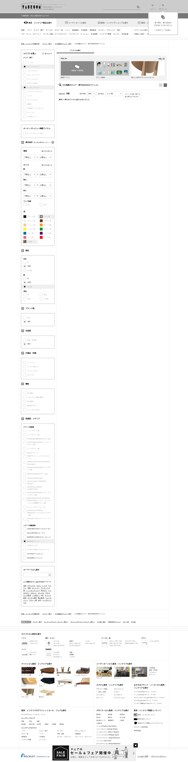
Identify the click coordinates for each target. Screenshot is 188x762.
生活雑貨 (94, 34)
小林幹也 (99, 723)
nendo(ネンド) (100, 720)
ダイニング (122, 673)
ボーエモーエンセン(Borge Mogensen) (108, 743)
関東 (22, 721)
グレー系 (126, 622)
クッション (42, 739)
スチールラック (119, 689)
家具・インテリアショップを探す (114, 23)
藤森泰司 (111, 720)
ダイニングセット (80, 731)
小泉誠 (122, 720)
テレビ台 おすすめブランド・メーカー (146, 700)
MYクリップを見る (164, 30)
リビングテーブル (115, 645)
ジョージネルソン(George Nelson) (107, 729)
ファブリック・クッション (79, 34)
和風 (29, 588)
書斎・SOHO (153, 670)
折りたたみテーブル (131, 643)
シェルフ (72, 657)
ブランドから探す (141, 30)
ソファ (29, 30)
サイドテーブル (130, 641)
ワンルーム (152, 672)
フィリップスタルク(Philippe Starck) (107, 735)
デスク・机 (59, 30)
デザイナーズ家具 (101, 689)
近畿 (38, 721)
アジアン (29, 682)
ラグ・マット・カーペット (31, 34)
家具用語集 (137, 730)
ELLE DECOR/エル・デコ (36, 533)
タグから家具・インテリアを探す (109, 685)
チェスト (56, 654)
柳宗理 (98, 714)
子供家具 (84, 30)
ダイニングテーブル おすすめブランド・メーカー (149, 697)
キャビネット (57, 657)
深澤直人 (122, 714)
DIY (42, 595)
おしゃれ (41, 593)
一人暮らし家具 (101, 692)
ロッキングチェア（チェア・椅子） (56, 622)
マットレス (32, 652)
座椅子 (71, 641)
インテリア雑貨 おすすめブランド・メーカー (148, 703)
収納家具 (75, 30)
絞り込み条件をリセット (42, 142)
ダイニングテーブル (115, 641)
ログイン (152, 7)
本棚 (70, 652)
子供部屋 (152, 668)
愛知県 (62, 724)
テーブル (49, 30)
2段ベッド (32, 654)
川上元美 (122, 717)
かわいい (34, 593)
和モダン (44, 590)
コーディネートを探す (77, 23)
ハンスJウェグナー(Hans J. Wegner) (107, 732)
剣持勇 (110, 714)
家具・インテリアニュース (146, 715)
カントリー (36, 588)
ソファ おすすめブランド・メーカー (145, 691)
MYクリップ (163, 7)
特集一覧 (162, 58)
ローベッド (99, 697)
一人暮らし (36, 595)
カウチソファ (33, 641)
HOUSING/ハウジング (34, 558)
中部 (30, 721)
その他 (133, 622)
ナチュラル (31, 585)
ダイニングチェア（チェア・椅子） (83, 622)
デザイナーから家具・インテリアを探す (112, 710)
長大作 (98, 717)
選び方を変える (47, 151)
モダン (39, 585)
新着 (23, 30)
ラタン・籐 (33, 600)
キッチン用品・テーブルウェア (55, 34)
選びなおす (48, 53)
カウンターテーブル (115, 643)
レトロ (44, 585)
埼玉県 (39, 724)
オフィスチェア (90, 643)
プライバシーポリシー (158, 756)
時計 (118, 30)
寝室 (139, 673)
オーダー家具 (32, 598)
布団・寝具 (60, 734)
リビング (104, 673)
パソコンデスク (154, 641)
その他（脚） (101, 622)
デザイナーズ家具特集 (141, 727)
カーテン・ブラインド (106, 30)
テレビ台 (56, 652)
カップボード (118, 695)
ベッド (67, 30)
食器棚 (71, 654)
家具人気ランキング (144, 719)
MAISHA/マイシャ (114, 622)
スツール (56, 641)
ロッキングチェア (75, 645)
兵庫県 (54, 724)
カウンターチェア (59, 645)
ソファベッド (33, 643)
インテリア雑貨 (105, 34)
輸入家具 (41, 598)
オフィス (152, 674)
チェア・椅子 (39, 30)
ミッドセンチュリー (33, 590)
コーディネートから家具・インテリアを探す (114, 664)
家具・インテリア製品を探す (40, 23)
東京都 (23, 724)
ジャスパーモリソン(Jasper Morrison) (108, 738)
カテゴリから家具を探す (31, 634)
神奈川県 (32, 724)
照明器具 (93, 30)
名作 (39, 600)
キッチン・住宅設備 (120, 34)
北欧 (24, 585)
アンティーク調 (29, 671)
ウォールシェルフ (119, 697)
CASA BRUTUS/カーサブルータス (39, 529)
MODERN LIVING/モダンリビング (39, 537)
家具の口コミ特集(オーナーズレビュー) (150, 723)
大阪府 (46, 724)
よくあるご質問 (142, 756)
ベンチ (87, 641)
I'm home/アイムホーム (35, 554)
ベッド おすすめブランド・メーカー (145, 694)
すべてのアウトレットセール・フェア (33, 714)
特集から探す (140, 34)
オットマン (56, 643)
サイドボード (100, 695)
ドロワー (116, 692)
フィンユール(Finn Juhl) (103, 740)
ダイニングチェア (75, 643)
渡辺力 (110, 717)
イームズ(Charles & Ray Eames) (106, 726)
